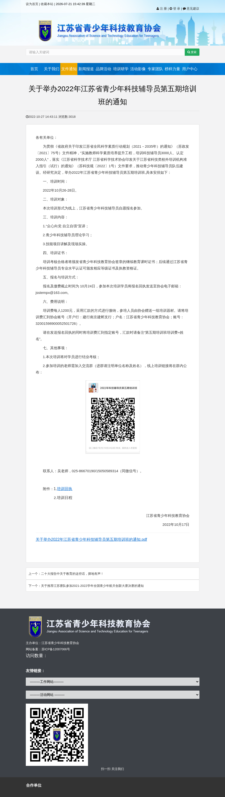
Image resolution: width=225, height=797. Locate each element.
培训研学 (121, 69)
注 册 (162, 8)
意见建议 (191, 8)
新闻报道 (86, 69)
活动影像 (138, 69)
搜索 (192, 52)
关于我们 (51, 69)
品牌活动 (103, 69)
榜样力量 (172, 69)
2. (63, 498)
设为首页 (32, 4)
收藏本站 (47, 4)
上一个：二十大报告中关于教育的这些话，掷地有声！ (66, 573)
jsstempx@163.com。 (53, 293)
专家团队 (155, 69)
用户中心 (190, 69)
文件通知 (69, 69)
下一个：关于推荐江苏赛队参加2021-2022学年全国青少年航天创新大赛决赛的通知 (86, 586)
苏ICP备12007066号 (55, 649)
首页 (34, 69)
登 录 (175, 8)
